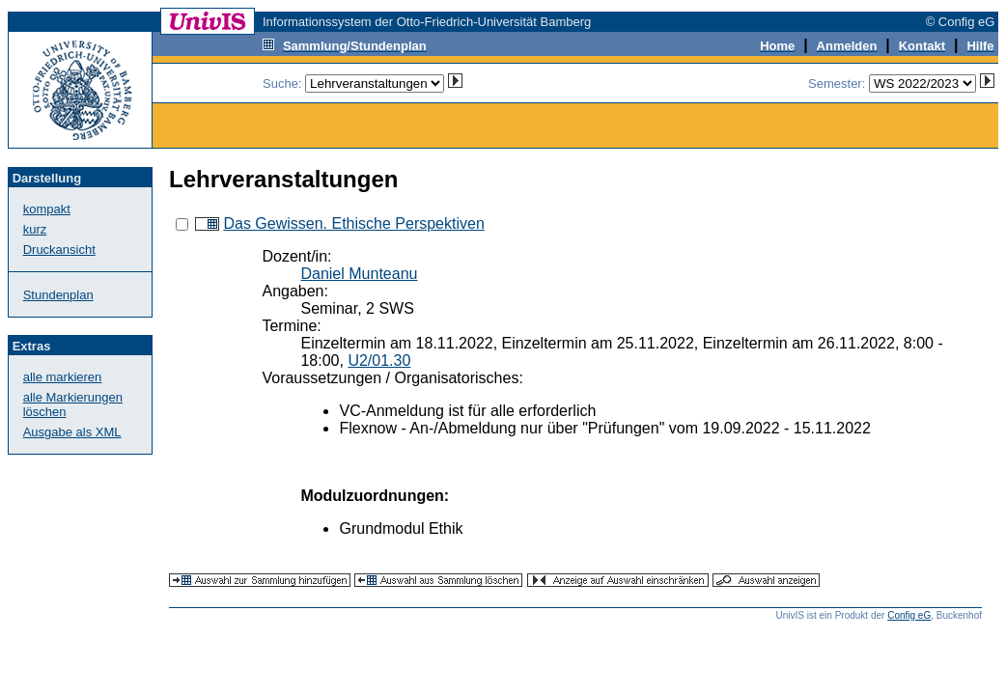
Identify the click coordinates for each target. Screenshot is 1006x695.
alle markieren (62, 377)
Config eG (909, 615)
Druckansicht (59, 249)
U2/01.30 (379, 360)
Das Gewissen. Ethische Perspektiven (353, 223)
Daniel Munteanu (358, 273)
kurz (35, 229)
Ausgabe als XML (72, 432)
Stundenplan (58, 295)
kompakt (46, 209)
